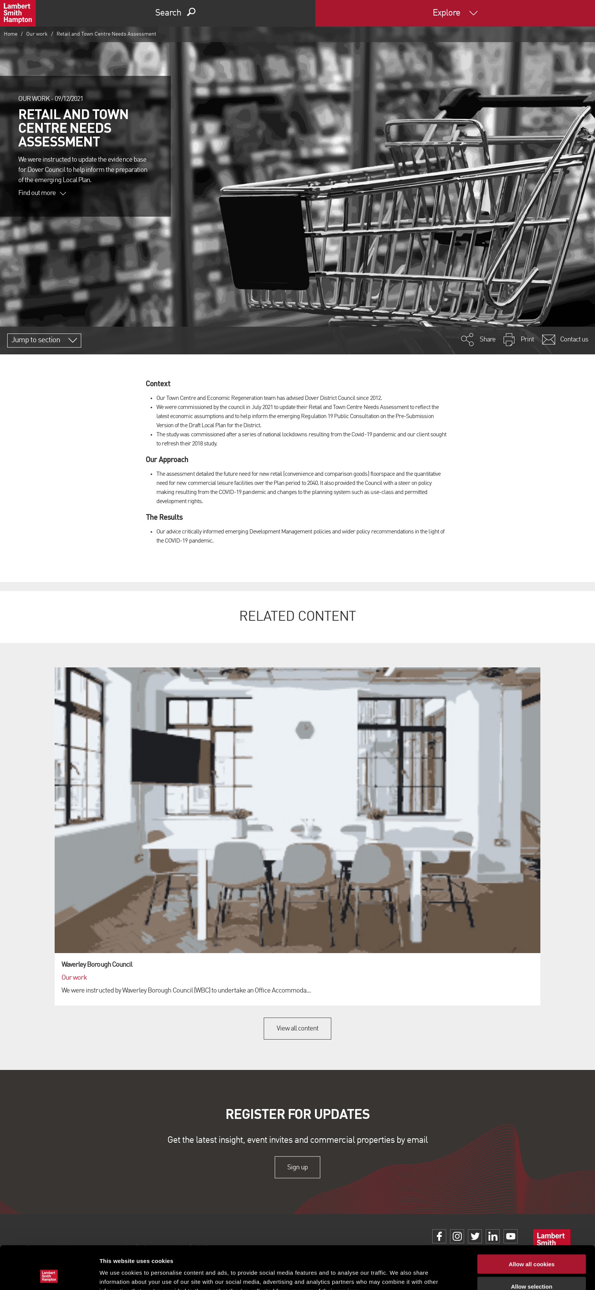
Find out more (42, 193)
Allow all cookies (532, 1223)
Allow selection (531, 1246)
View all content (298, 1028)
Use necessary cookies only (532, 1268)
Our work (37, 34)
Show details (398, 1275)
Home (10, 34)
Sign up (297, 1167)
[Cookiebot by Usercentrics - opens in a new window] (49, 1275)
